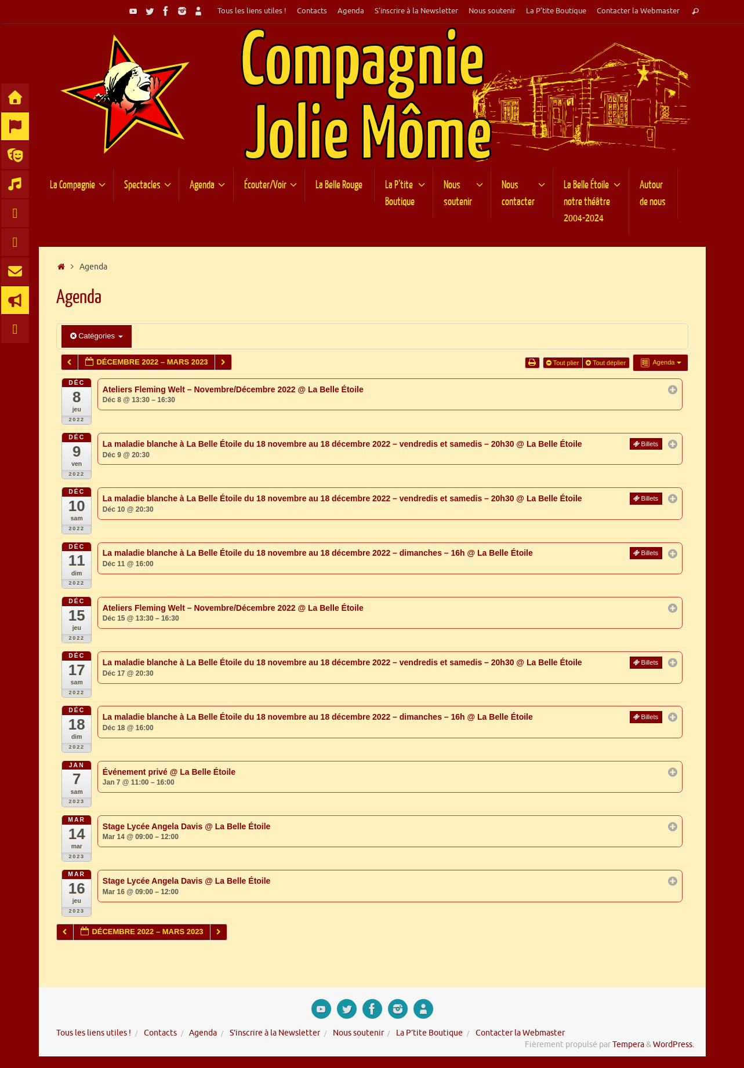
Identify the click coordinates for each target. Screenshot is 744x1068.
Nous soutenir (492, 11)
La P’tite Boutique (556, 11)
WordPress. (673, 1044)
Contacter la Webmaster (638, 11)
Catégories (96, 335)
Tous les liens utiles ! (251, 11)
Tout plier (563, 362)
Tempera (628, 1044)
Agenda (350, 11)
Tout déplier (606, 362)
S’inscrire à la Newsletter (416, 11)
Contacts (312, 11)
